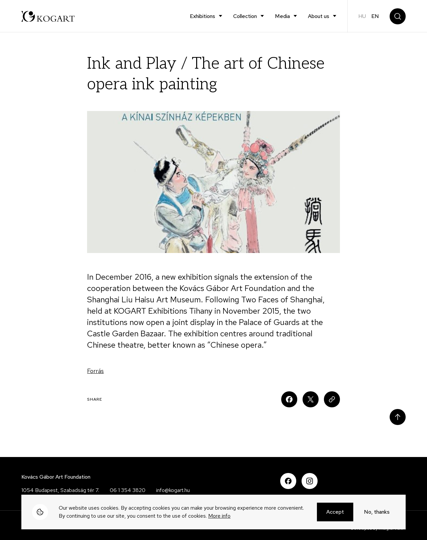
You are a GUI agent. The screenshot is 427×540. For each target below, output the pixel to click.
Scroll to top (398, 417)
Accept (335, 512)
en (375, 16)
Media (282, 16)
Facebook (288, 481)
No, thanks (377, 512)
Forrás (95, 371)
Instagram (310, 481)
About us (318, 16)
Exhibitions (202, 16)
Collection (245, 16)
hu (362, 16)
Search (398, 16)
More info (219, 516)
